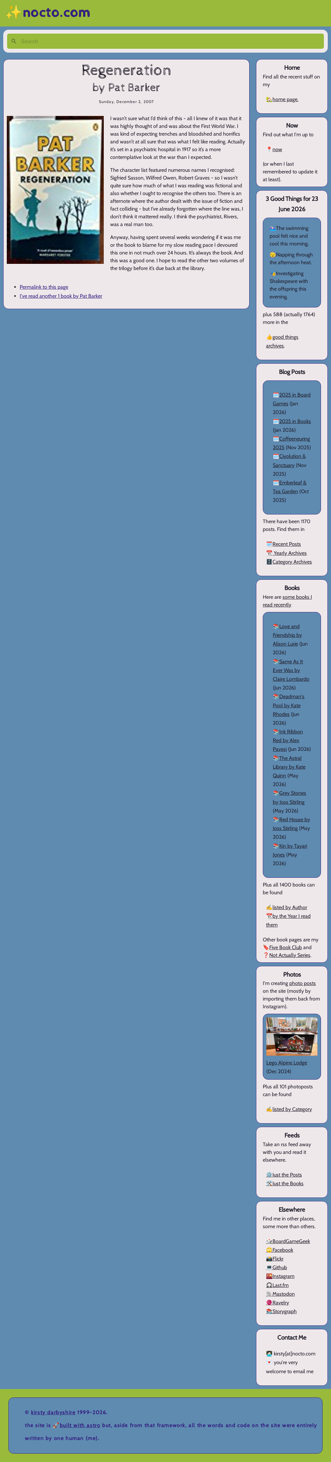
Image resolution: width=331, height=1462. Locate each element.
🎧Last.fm (277, 1285)
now (277, 149)
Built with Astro (80, 1425)
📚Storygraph (281, 1311)
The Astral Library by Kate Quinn (289, 767)
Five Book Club (285, 947)
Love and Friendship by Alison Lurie (287, 635)
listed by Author (289, 907)
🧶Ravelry (277, 1303)
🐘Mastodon (280, 1294)
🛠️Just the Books (285, 1183)
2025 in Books (295, 421)
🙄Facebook (279, 1250)
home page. (285, 99)
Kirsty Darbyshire (53, 1412)
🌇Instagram (280, 1276)
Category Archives (292, 562)
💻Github (276, 1267)
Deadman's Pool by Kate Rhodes (288, 705)
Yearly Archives (289, 553)
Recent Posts (286, 544)
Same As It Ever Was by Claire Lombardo (291, 670)
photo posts (302, 983)
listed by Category (292, 1109)
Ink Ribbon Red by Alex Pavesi (288, 740)
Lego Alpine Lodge (286, 1063)
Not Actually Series (289, 955)
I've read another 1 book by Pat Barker (61, 296)
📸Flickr (274, 1259)
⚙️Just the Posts (284, 1175)
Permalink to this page (44, 287)
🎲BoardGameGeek (288, 1241)
